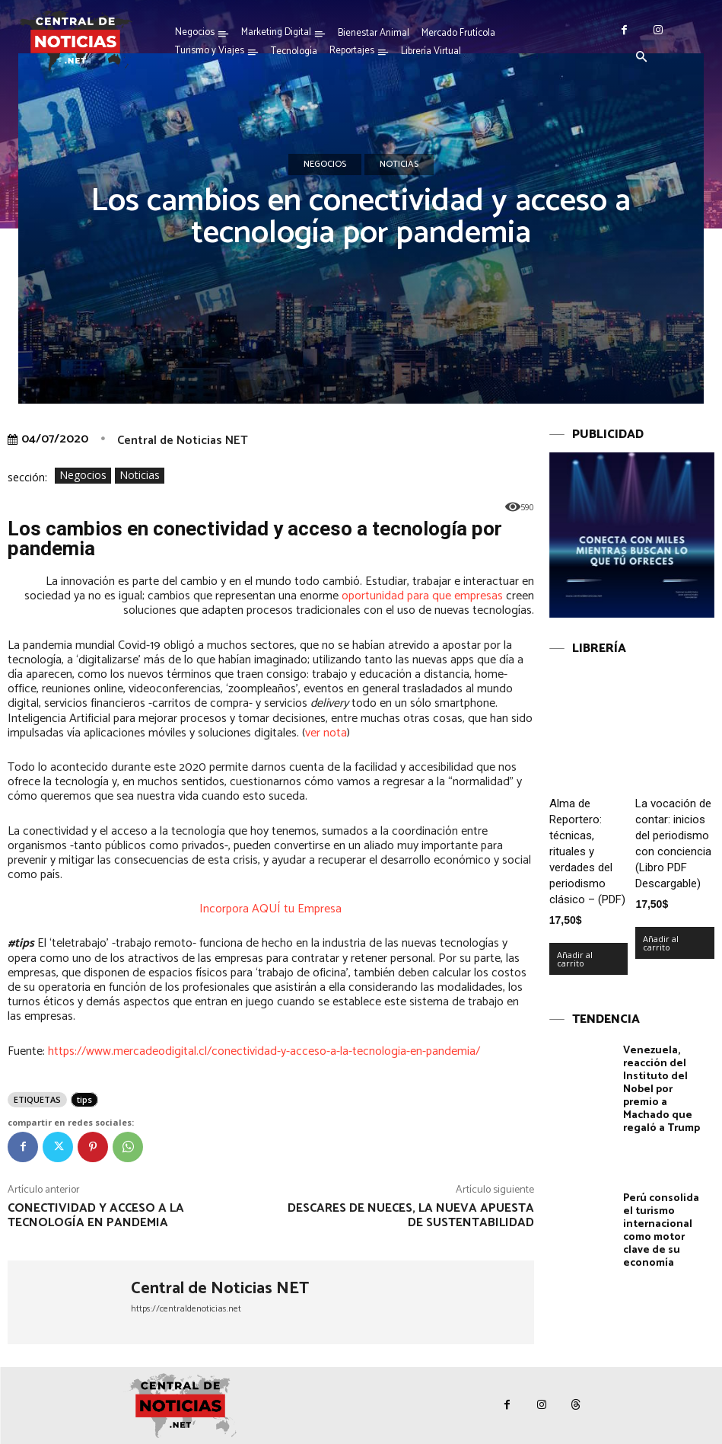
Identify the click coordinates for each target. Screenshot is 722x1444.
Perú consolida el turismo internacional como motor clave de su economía (661, 1230)
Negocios (324, 164)
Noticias (399, 164)
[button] (641, 58)
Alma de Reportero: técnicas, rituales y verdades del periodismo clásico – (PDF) (587, 851)
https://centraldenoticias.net (186, 1309)
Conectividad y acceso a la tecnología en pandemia (96, 1215)
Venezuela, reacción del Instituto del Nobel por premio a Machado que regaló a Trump (661, 1089)
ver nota (326, 733)
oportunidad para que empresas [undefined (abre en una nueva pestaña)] (422, 596)
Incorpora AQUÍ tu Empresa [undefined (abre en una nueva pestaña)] (270, 909)
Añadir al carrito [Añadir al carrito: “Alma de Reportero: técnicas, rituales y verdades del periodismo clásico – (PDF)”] (575, 959)
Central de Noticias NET (182, 440)
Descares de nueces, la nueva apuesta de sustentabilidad (411, 1215)
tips (84, 1099)
